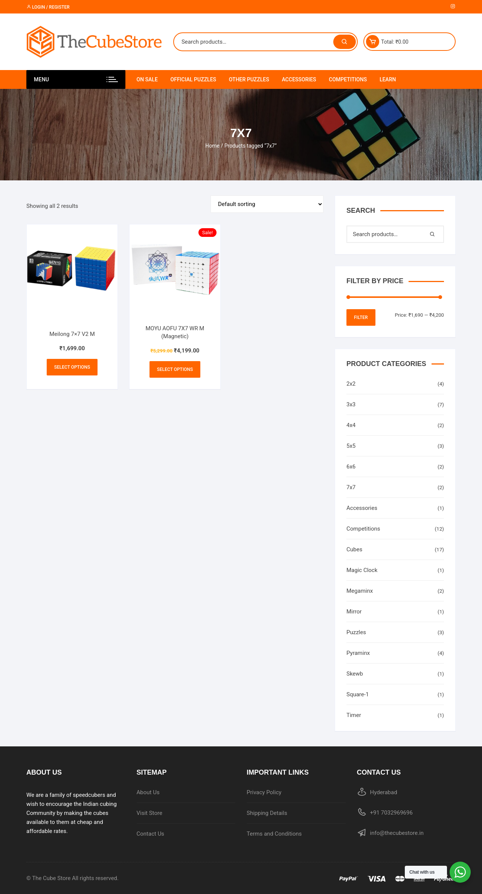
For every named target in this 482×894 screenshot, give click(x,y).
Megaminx (359, 590)
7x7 (350, 487)
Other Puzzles (249, 79)
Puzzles (356, 632)
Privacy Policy (264, 792)
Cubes (354, 549)
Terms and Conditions (274, 833)
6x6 (350, 466)
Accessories (299, 79)
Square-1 (357, 694)
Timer (353, 715)
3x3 (350, 404)
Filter (361, 317)
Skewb (354, 673)
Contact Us (151, 833)
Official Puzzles (194, 79)
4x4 (350, 425)
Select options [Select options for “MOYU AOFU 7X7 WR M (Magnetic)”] (175, 369)
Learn (388, 79)
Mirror (354, 611)
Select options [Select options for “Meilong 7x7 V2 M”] (72, 367)
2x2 (350, 383)
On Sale (147, 79)
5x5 (350, 445)
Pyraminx (358, 653)
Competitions (348, 79)
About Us (148, 792)
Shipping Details (267, 813)
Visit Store (149, 813)
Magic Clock (361, 570)
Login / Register (48, 7)
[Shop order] (266, 204)
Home (212, 146)
